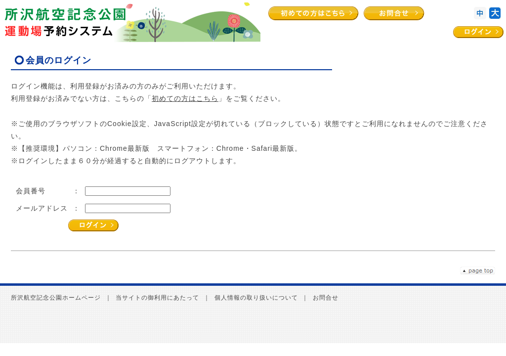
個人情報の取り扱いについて (256, 297)
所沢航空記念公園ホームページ (56, 297)
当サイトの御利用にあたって (157, 297)
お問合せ (325, 297)
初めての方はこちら (185, 98)
